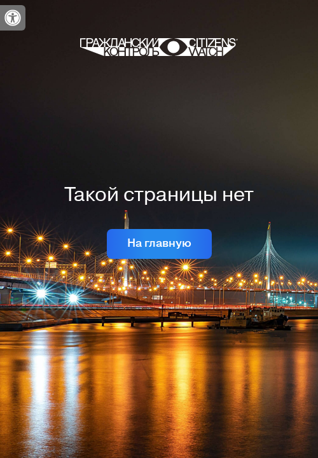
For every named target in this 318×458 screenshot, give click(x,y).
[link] (12, 18)
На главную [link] (159, 243)
